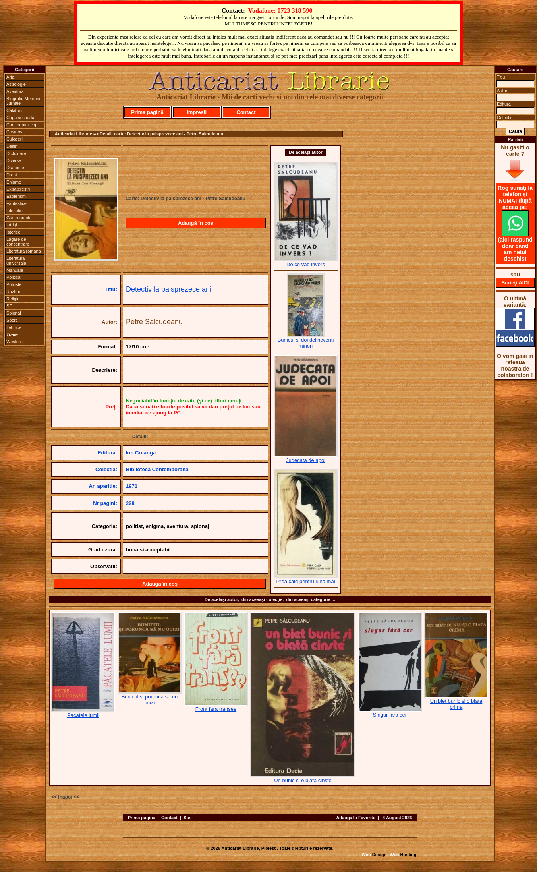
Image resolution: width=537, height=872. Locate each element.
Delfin (11, 146)
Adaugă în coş (195, 223)
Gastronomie (18, 217)
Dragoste (15, 167)
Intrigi (11, 224)
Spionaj (13, 313)
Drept (11, 174)
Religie (13, 298)
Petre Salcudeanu (154, 322)
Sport (11, 320)
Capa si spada (20, 117)
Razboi (13, 291)
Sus (187, 817)
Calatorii (14, 110)
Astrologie (16, 84)
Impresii (197, 112)
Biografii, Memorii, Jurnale (23, 101)
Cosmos (14, 132)
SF (9, 306)
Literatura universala (16, 260)
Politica (13, 277)
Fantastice (16, 203)
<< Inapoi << (65, 797)
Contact (245, 112)
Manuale (14, 270)
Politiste (14, 284)
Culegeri (14, 139)
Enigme (13, 182)
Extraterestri (18, 189)
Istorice (13, 232)
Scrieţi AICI (515, 283)
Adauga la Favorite (355, 817)
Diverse (13, 160)
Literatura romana (23, 251)
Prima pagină (147, 112)
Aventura (15, 91)
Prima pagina (141, 817)
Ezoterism (16, 196)
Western (14, 341)
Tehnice (13, 327)
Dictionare (16, 153)
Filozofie (14, 210)
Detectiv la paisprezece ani (168, 289)
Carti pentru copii (22, 124)
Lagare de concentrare (17, 241)
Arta (10, 77)
